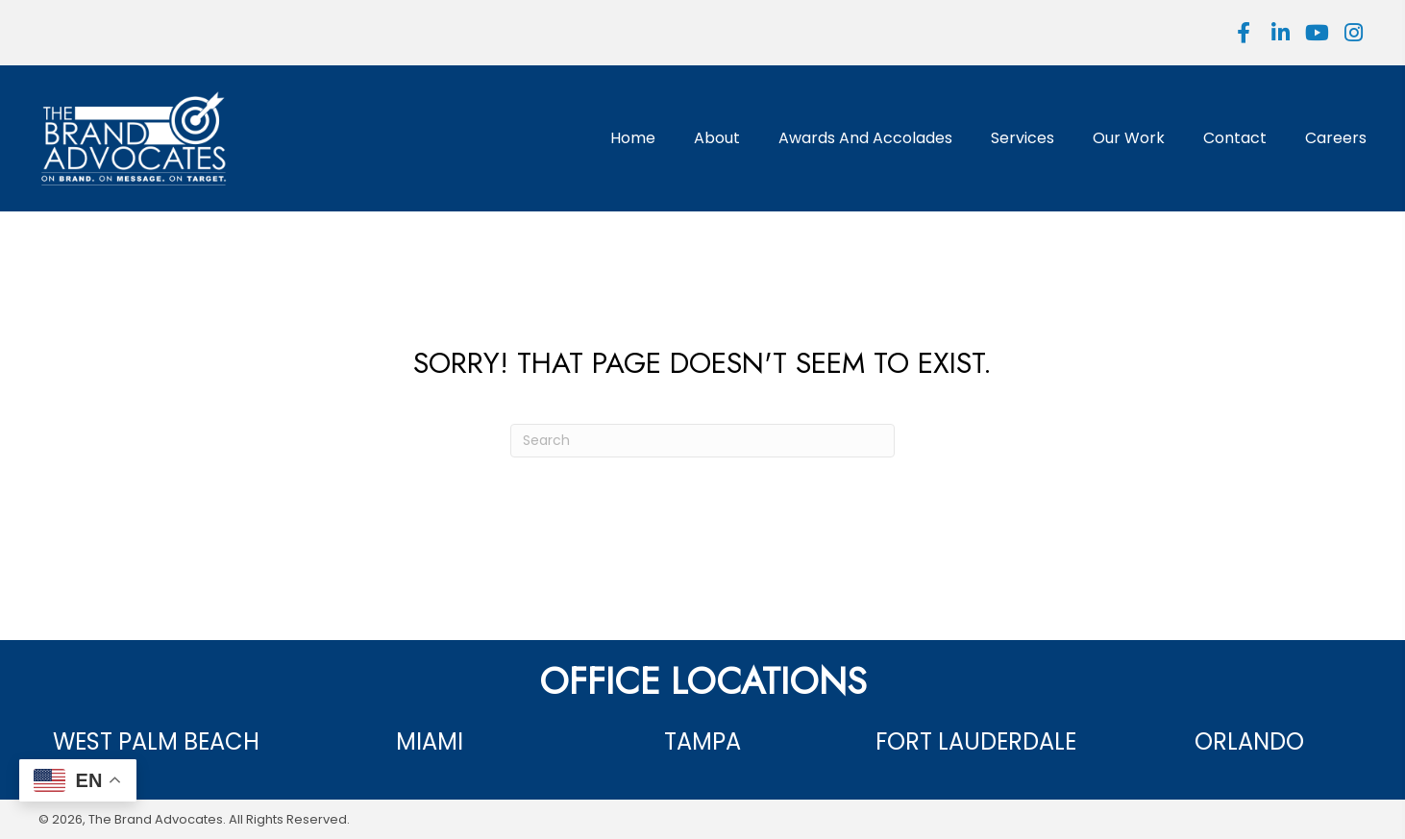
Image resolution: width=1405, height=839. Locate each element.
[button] (1243, 32)
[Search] (702, 440)
